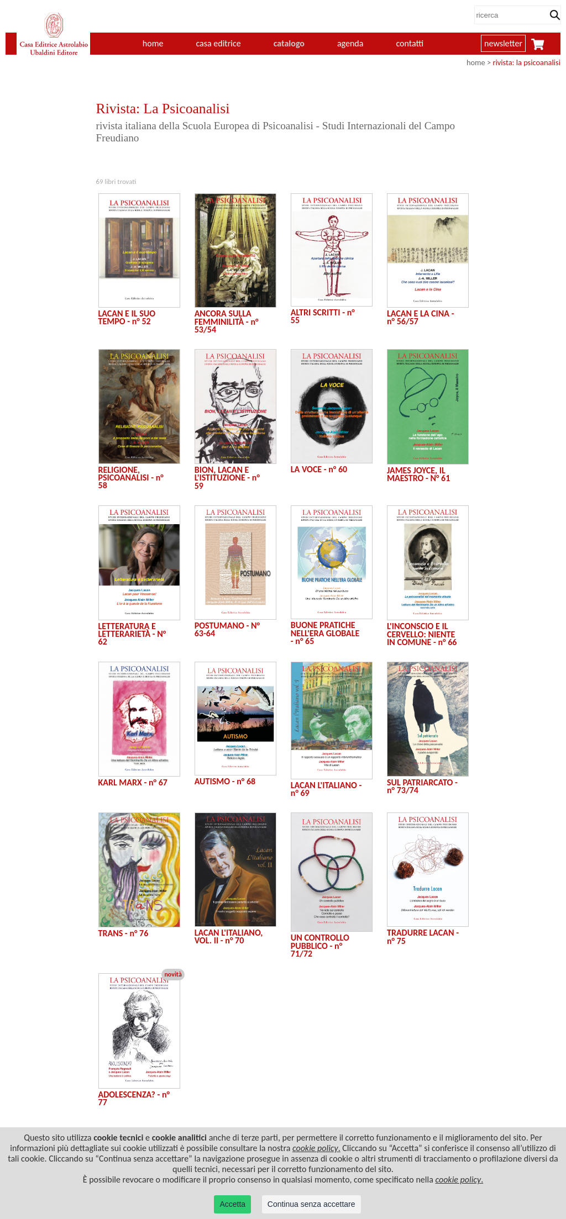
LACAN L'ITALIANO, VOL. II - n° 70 (229, 936)
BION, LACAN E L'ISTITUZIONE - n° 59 (227, 478)
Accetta (232, 1204)
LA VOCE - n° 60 (319, 469)
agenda (350, 43)
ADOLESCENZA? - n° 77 (134, 1098)
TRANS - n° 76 (123, 933)
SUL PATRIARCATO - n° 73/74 (422, 786)
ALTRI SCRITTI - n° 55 (323, 316)
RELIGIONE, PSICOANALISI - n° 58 (131, 478)
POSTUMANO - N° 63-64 (227, 629)
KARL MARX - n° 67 (132, 782)
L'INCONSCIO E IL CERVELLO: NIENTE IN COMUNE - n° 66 (422, 634)
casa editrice (218, 43)
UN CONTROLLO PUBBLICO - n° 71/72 (320, 945)
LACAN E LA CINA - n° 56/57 (420, 317)
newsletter (503, 43)
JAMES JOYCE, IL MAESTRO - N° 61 (418, 474)
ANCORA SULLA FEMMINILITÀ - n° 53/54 (227, 321)
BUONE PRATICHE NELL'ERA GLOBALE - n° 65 (325, 633)
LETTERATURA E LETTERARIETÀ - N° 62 (132, 634)
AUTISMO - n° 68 (225, 781)
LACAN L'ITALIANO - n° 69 (326, 789)
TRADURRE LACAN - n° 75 (423, 936)
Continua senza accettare (311, 1204)
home (153, 43)
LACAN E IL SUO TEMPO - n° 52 (127, 317)
